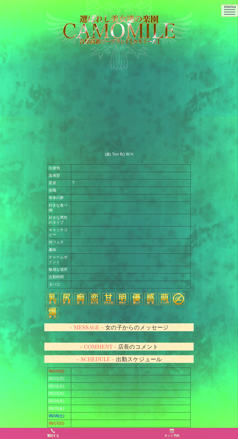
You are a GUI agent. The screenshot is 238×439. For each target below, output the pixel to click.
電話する (53, 433)
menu (231, 9)
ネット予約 (171, 433)
